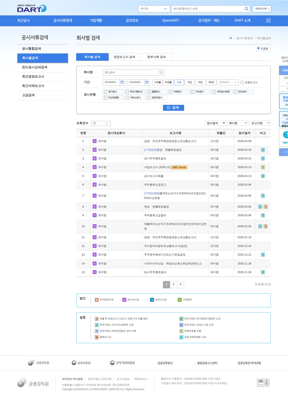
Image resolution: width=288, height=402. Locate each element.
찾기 (161, 72)
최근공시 (23, 20)
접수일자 (212, 123)
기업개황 (96, 20)
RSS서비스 (141, 378)
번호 (83, 133)
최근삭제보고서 (33, 86)
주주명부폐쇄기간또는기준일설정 (164, 254)
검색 (247, 8)
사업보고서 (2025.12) (157, 167)
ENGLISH (261, 8)
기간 (87, 82)
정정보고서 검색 (124, 57)
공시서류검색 (62, 20)
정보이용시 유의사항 (99, 378)
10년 (211, 82)
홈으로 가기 (31, 8)
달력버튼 (122, 82)
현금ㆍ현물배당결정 (162, 149)
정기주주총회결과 (155, 158)
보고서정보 (123, 378)
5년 (200, 82)
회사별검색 (30, 58)
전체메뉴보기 (266, 20)
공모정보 (132, 20)
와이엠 (102, 141)
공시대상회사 (116, 133)
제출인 (221, 133)
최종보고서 (251, 82)
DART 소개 (242, 20)
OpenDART (170, 20)
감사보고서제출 (153, 176)
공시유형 (90, 94)
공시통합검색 (31, 48)
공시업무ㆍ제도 (209, 20)
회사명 (88, 72)
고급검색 (28, 95)
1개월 (158, 82)
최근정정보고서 (33, 76)
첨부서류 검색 (156, 57)
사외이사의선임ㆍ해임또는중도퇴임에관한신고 (173, 263)
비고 (263, 133)
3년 (190, 82)
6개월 (168, 82)
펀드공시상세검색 (34, 67)
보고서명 (256, 123)
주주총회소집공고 (155, 184)
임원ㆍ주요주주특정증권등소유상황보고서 (170, 141)
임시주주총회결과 (155, 272)
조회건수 (82, 123)
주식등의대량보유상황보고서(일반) (165, 245)
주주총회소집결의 (155, 215)
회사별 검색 (92, 57)
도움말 (262, 48)
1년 (179, 82)
